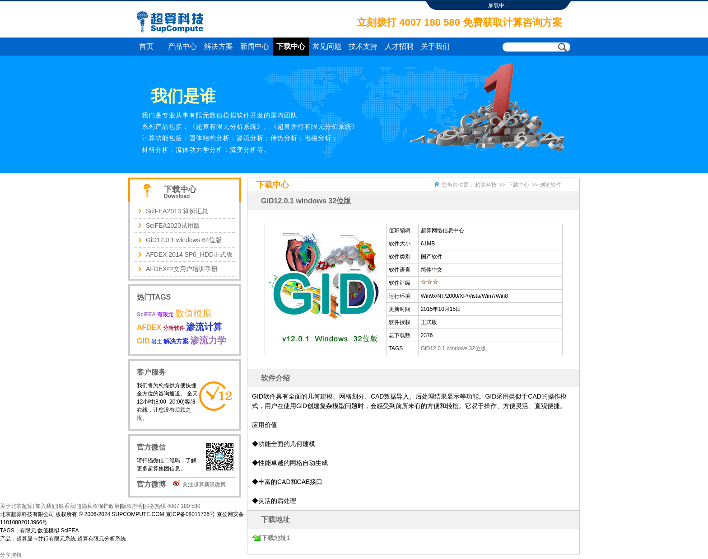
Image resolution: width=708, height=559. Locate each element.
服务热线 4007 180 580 (172, 506)
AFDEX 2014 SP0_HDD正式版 (189, 254)
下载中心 (290, 46)
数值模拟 (193, 313)
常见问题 (326, 46)
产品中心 (182, 46)
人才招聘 (399, 46)
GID (143, 341)
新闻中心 (254, 46)
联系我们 (69, 506)
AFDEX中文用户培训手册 (182, 268)
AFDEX (149, 327)
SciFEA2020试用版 (173, 225)
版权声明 (132, 506)
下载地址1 (275, 537)
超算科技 (486, 185)
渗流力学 (208, 340)
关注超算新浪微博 (204, 484)
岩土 (156, 341)
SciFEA (146, 314)
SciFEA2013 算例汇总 (177, 211)
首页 (146, 46)
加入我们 (45, 506)
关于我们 (435, 46)
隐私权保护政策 (101, 506)
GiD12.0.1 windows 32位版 (453, 348)
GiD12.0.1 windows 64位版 (184, 240)
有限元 (165, 314)
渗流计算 (204, 327)
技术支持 (363, 46)
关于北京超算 (16, 506)
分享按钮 (11, 555)
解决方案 (218, 46)
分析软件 (174, 328)
